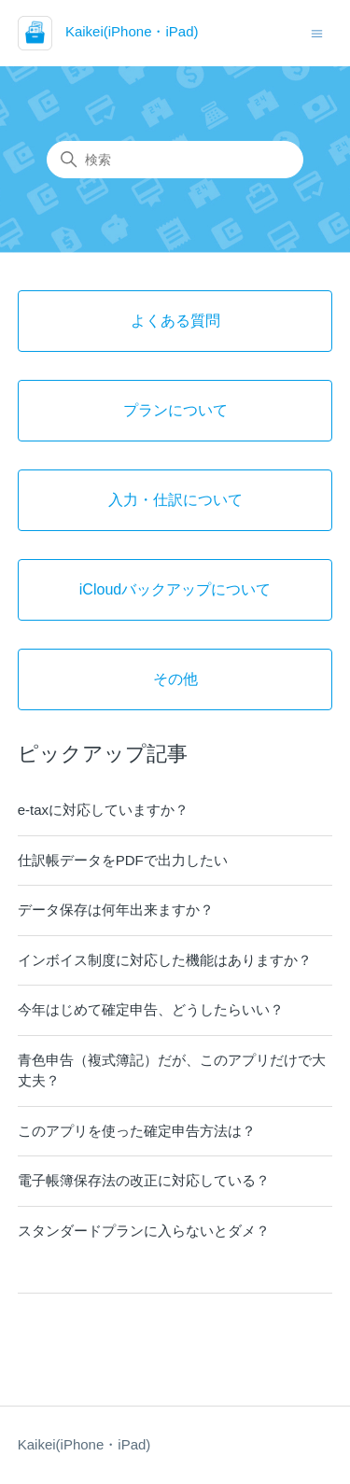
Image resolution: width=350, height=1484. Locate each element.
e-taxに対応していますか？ (103, 810)
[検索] (175, 159)
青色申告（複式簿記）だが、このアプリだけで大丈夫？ (172, 1070)
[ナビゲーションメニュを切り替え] (317, 32)
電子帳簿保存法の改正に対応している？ (144, 1180)
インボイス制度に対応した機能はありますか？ (165, 960)
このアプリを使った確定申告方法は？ (137, 1131)
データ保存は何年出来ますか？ (116, 909)
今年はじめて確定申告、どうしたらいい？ (151, 1009)
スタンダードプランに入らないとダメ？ (144, 1231)
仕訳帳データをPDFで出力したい (123, 860)
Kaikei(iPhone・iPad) (84, 1444)
